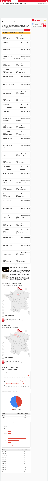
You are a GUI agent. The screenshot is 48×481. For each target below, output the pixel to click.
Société (7, 3)
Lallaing (21, 86)
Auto (35, 1)
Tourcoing (22, 107)
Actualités (14, 1)
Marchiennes (9, 189)
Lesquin (8, 72)
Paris (21, 254)
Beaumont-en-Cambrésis (25, 147)
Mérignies (8, 127)
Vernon (21, 58)
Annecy (21, 247)
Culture (25, 1)
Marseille (21, 217)
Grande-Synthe (22, 182)
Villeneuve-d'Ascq (9, 45)
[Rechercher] (42, 3)
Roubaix (8, 107)
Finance (30, 1)
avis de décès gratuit (13, 32)
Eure (23, 58)
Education (17, 3)
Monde (21, 3)
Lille (7, 38)
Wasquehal (22, 189)
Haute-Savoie (25, 247)
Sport (20, 1)
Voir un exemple (43, 23)
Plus (39, 1)
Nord (9, 38)
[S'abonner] (39, 26)
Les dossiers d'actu (35, 24)
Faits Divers (12, 3)
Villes (25, 3)
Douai (8, 182)
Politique (3, 3)
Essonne (10, 134)
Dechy (21, 225)
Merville (21, 120)
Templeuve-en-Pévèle (10, 58)
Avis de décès (6, 19)
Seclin (8, 93)
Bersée (7, 86)
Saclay (8, 134)
